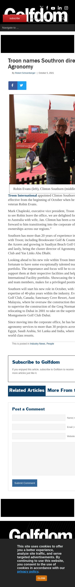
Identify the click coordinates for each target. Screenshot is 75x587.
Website (71, 436)
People (50, 343)
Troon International (22, 195)
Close (41, 578)
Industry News (37, 343)
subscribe (15, 18)
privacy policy (27, 571)
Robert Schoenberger (25, 73)
